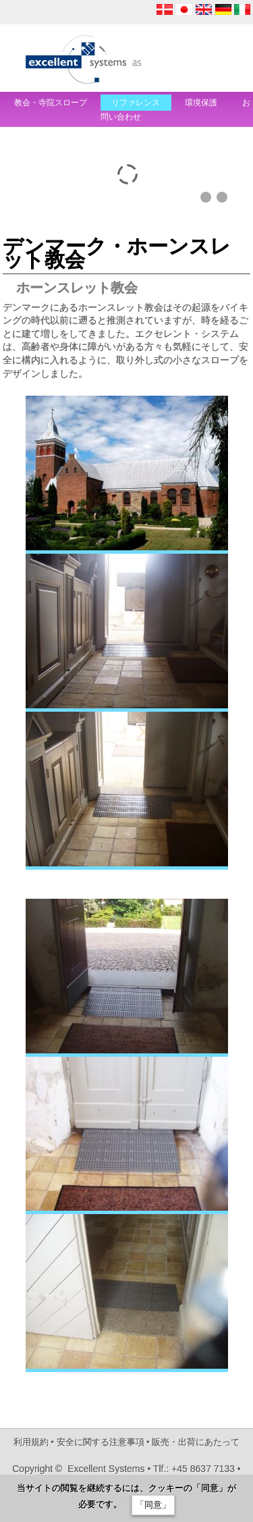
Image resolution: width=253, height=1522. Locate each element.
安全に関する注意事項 (100, 1442)
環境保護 (201, 102)
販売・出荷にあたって (196, 1442)
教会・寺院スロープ (50, 102)
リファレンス (136, 102)
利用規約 (31, 1442)
